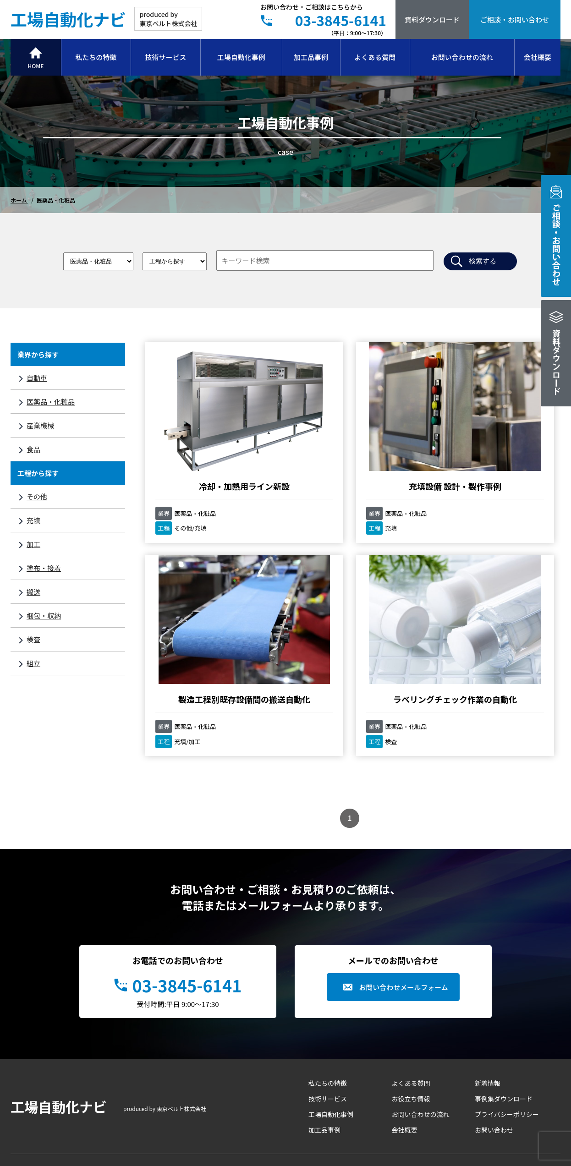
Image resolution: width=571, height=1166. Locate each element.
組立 (33, 663)
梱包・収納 (44, 615)
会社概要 (537, 57)
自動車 (37, 378)
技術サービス (166, 57)
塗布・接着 (44, 568)
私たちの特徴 (95, 57)
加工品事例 (311, 57)
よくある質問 (374, 57)
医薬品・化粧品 (51, 401)
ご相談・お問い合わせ (514, 19)
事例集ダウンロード (504, 1029)
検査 (33, 639)
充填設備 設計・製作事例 (347, 439)
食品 (33, 449)
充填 (33, 520)
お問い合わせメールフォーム (403, 917)
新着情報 (487, 1013)
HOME (35, 66)
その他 (37, 496)
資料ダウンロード (432, 19)
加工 (33, 544)
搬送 (33, 592)
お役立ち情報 (411, 1029)
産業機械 (40, 425)
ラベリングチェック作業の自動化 (208, 624)
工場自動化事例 (241, 57)
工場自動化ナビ (68, 19)
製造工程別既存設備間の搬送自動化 (486, 445)
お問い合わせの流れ (462, 57)
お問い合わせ (494, 1060)
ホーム (19, 200)
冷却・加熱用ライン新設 (208, 439)
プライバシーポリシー (507, 1044)
